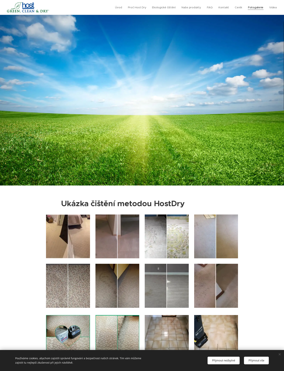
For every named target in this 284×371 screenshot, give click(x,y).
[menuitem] (116, 7)
